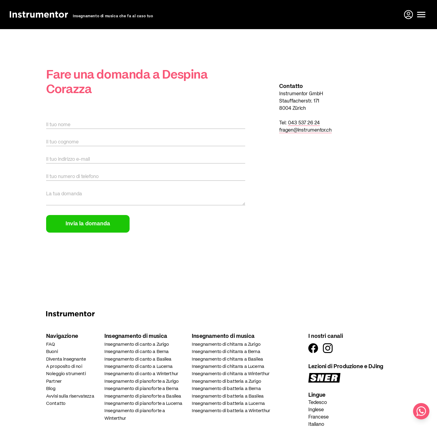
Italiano (316, 424)
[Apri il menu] (421, 14)
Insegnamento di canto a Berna (136, 351)
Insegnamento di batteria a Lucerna (228, 403)
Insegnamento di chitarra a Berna (226, 351)
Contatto (56, 403)
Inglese (316, 410)
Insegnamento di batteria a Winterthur (231, 411)
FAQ (50, 344)
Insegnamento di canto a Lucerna (138, 366)
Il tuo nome (58, 125)
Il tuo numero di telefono (72, 176)
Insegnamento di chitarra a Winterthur (231, 374)
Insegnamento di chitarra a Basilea (227, 359)
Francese (318, 417)
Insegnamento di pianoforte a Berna (141, 388)
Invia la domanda (88, 224)
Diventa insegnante (66, 359)
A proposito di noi (64, 366)
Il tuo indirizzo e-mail (68, 159)
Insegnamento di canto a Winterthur (141, 374)
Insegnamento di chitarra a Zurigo (226, 344)
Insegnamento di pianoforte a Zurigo (141, 381)
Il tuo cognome (62, 142)
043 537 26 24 (304, 123)
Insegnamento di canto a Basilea (138, 359)
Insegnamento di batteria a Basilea (228, 396)
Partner (54, 381)
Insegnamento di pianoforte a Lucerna (143, 403)
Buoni (52, 351)
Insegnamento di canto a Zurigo (136, 344)
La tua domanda (64, 194)
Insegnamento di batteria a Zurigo (226, 381)
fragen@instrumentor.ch (305, 130)
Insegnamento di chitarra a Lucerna (228, 366)
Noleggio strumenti (66, 374)
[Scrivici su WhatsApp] (421, 411)
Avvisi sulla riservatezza (70, 396)
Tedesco (317, 402)
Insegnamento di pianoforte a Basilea (142, 396)
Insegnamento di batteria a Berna (226, 388)
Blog (51, 388)
